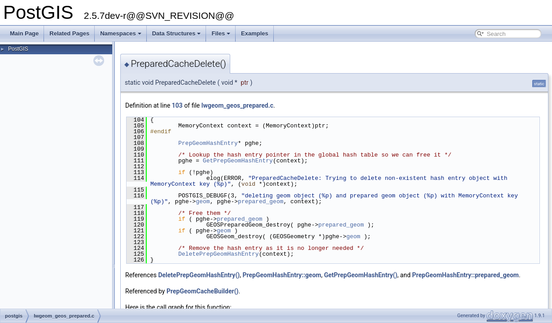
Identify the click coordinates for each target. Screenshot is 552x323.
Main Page (24, 33)
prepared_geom (260, 201)
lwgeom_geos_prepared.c (237, 105)
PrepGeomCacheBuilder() (202, 291)
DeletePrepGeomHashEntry (218, 254)
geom (203, 201)
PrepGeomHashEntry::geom (281, 275)
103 (177, 105)
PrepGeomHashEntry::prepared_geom (465, 275)
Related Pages (69, 33)
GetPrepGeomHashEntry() (360, 275)
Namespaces (120, 33)
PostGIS (18, 49)
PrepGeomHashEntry (208, 143)
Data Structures (176, 33)
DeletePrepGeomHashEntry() (199, 275)
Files (220, 33)
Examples (254, 33)
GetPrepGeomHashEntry (238, 161)
